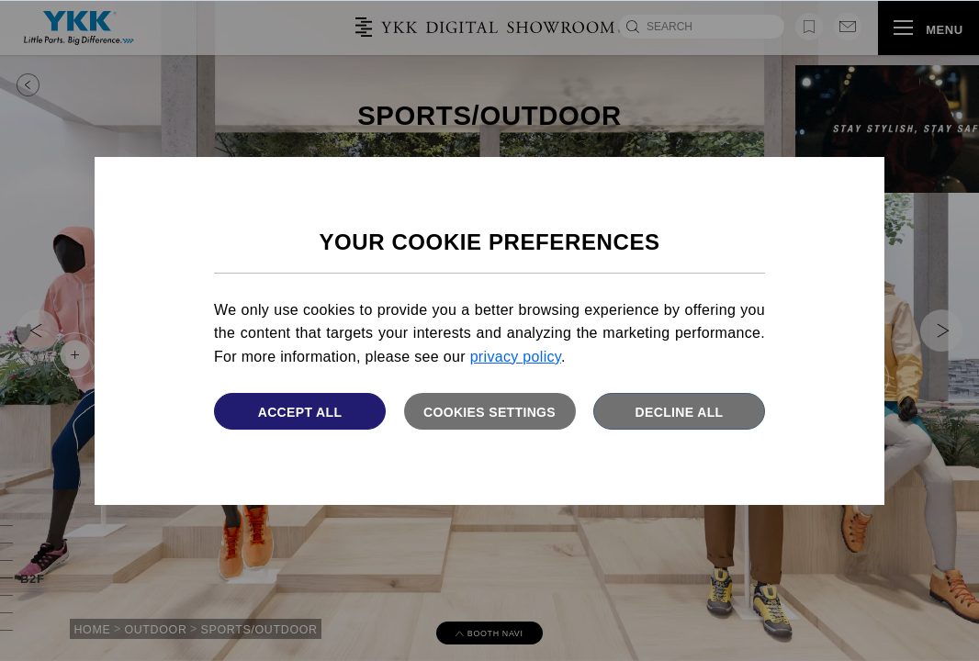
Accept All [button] (300, 412)
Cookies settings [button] (489, 412)
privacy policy (515, 356)
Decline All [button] (680, 412)
